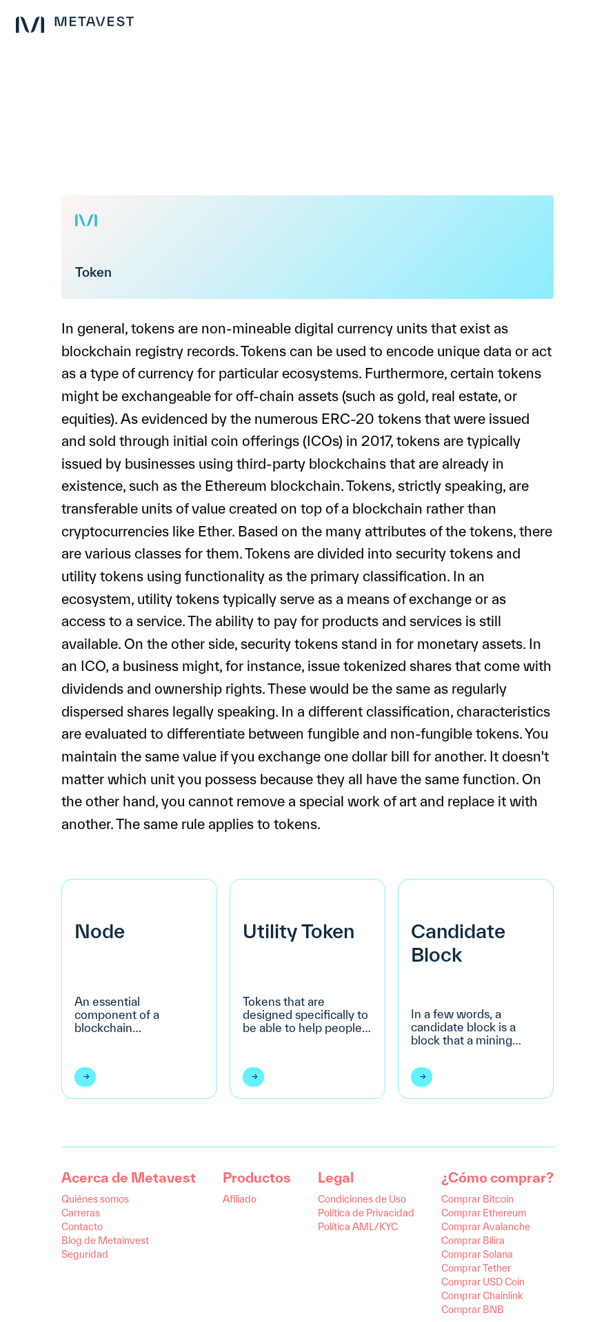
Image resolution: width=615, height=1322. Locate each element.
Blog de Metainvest (105, 1240)
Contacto (82, 1226)
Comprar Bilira (473, 1240)
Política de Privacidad (366, 1212)
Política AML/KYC (358, 1226)
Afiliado (239, 1199)
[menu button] (593, 22)
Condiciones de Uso (362, 1199)
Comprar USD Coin (483, 1281)
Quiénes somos (95, 1199)
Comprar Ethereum (483, 1212)
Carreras (80, 1212)
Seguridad (84, 1254)
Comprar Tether (476, 1268)
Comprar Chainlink (482, 1295)
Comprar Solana (477, 1254)
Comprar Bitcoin (477, 1199)
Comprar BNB (472, 1309)
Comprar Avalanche (485, 1226)
